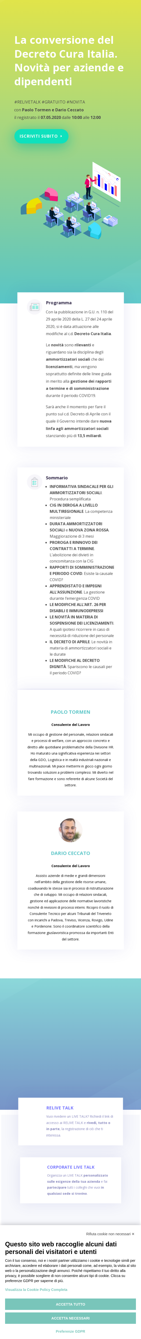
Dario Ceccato (70, 867)
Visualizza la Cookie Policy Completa (36, 1290)
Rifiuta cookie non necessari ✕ (110, 1234)
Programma (60, 322)
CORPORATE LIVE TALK (71, 1177)
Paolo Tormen (71, 724)
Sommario (58, 507)
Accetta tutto (70, 1304)
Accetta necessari (70, 1318)
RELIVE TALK (61, 1121)
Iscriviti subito (41, 130)
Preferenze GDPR (70, 1331)
